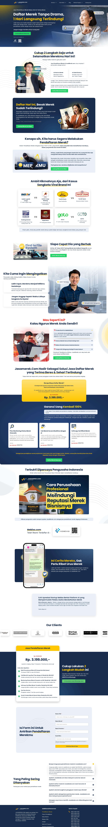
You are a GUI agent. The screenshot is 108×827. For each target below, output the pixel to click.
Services (53, 2)
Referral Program (78, 2)
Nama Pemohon (59, 728)
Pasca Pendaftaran (47, 814)
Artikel (43, 821)
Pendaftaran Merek (47, 812)
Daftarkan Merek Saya (72, 746)
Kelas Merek (45, 816)
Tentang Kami (88, 2)
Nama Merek (59, 721)
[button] (54, 494)
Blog (70, 2)
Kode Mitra (58, 736)
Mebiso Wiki (45, 819)
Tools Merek (62, 2)
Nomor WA (58, 713)
